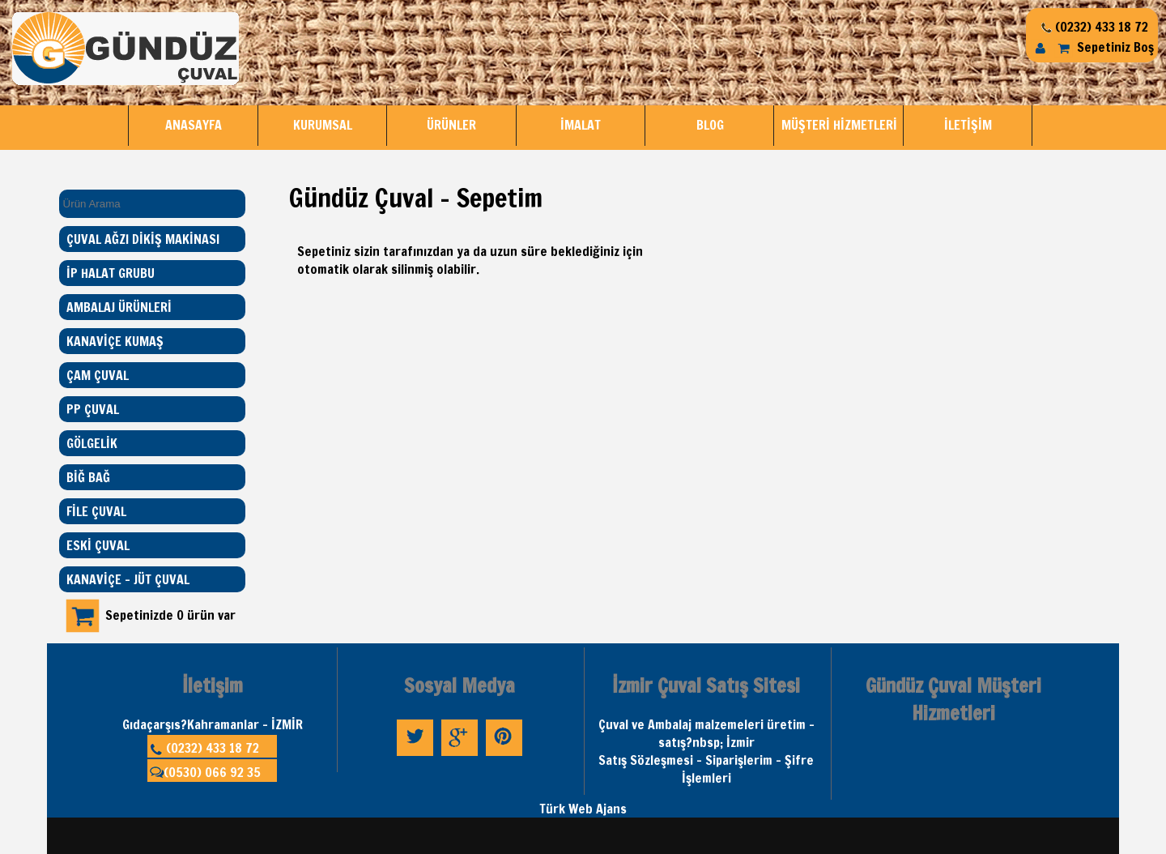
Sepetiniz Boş (1103, 47)
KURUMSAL (322, 125)
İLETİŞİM (968, 125)
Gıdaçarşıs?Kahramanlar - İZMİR (212, 724)
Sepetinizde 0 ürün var (170, 615)
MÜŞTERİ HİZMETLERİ (839, 125)
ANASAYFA (193, 125)
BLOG (710, 125)
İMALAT (580, 125)
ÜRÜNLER (451, 125)
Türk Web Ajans (583, 809)
